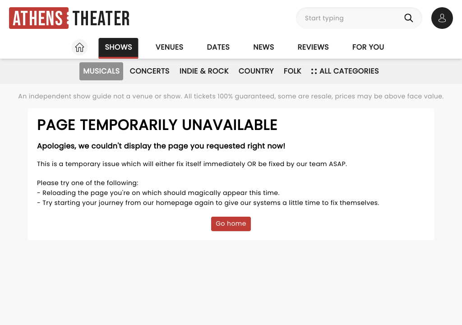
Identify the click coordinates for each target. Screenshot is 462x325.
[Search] (410, 18)
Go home (231, 223)
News (263, 47)
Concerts (149, 71)
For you (368, 47)
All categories (345, 71)
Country (256, 71)
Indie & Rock (204, 71)
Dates (218, 47)
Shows (118, 47)
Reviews (313, 47)
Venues (170, 47)
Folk (292, 71)
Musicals (101, 71)
